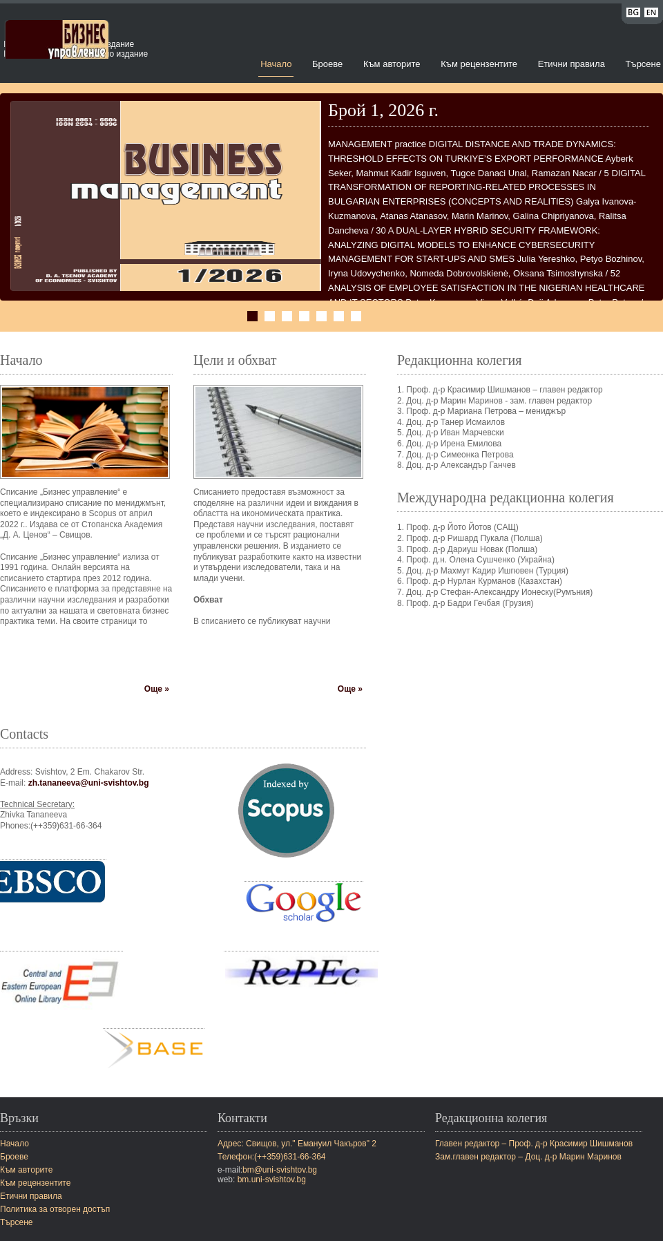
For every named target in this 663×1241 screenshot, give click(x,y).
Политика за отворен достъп (55, 1209)
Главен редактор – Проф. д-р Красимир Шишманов (534, 1143)
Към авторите (392, 64)
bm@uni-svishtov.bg (279, 1170)
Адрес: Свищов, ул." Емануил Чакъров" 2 (297, 1143)
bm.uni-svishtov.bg (272, 1179)
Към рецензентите (479, 64)
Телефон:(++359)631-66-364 (272, 1157)
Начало (275, 64)
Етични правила (571, 64)
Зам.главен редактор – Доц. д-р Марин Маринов (528, 1157)
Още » (156, 689)
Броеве (327, 64)
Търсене (643, 64)
